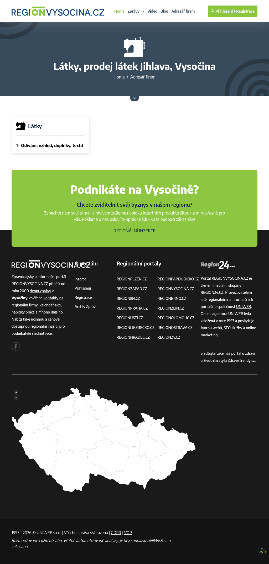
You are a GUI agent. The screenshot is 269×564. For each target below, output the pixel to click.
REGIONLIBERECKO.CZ (135, 327)
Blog (164, 11)
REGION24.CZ (168, 337)
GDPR (116, 532)
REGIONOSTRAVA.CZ (174, 327)
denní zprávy (40, 291)
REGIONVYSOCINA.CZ (175, 288)
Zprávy (136, 11)
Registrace (245, 11)
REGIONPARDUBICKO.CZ (178, 279)
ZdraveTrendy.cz (241, 360)
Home (119, 11)
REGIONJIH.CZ (128, 298)
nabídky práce (23, 312)
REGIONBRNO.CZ (171, 298)
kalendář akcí (50, 305)
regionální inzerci (44, 326)
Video (152, 11)
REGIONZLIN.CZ (170, 308)
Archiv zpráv (85, 306)
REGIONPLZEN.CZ (132, 279)
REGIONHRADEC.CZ (133, 337)
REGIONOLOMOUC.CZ (175, 318)
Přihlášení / (223, 11)
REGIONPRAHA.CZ (132, 308)
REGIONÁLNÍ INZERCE (134, 230)
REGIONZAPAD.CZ (132, 288)
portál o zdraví (243, 353)
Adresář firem (183, 11)
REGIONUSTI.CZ (130, 318)
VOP (128, 532)
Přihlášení (83, 288)
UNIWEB (243, 306)
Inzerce (80, 279)
